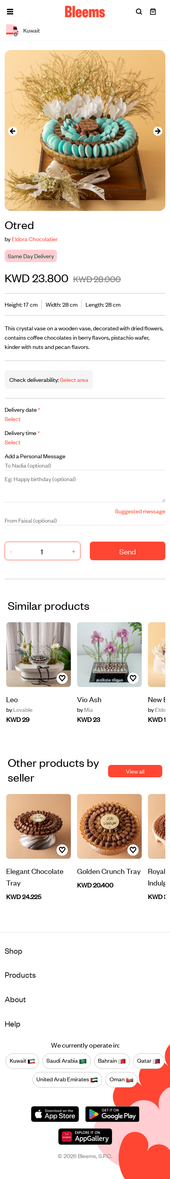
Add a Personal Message (35, 456)
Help (13, 1023)
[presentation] (12, 130)
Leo (12, 699)
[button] (10, 12)
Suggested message (140, 511)
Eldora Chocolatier (35, 239)
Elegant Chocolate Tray (35, 876)
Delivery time (22, 432)
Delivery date (22, 409)
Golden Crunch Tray (109, 870)
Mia (85, 709)
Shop (13, 950)
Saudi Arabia (66, 1060)
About (15, 999)
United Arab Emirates (67, 1079)
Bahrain (112, 1060)
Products (20, 974)
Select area (73, 379)
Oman (122, 1079)
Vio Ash (89, 699)
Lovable (19, 709)
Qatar (148, 1060)
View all (135, 771)
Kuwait (22, 1060)
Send (127, 551)
